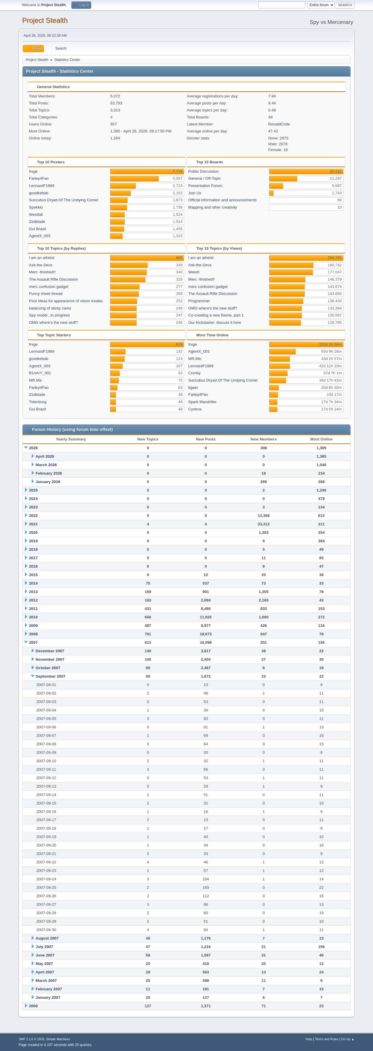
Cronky (194, 373)
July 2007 (44, 947)
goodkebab (38, 193)
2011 (33, 608)
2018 (33, 549)
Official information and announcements (222, 200)
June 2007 (45, 955)
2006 (33, 1006)
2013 (33, 592)
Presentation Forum (205, 185)
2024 (33, 498)
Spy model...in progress (49, 315)
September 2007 (50, 676)
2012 (33, 600)
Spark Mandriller (202, 402)
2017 (33, 558)
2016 (33, 566)
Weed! (193, 272)
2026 (33, 448)
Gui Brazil (37, 229)
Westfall (36, 214)
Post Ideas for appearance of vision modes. (66, 301)
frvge (33, 171)
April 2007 (45, 972)
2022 (33, 515)
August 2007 (47, 938)
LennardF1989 (41, 185)
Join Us (194, 193)
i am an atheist (41, 258)
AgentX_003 (39, 236)
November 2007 (50, 659)
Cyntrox (195, 409)
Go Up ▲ (347, 1039)
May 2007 (44, 963)
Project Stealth (45, 20)
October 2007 (48, 668)
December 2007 (50, 651)
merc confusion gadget (48, 286)
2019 (33, 541)
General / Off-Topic (204, 178)
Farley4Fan (39, 178)
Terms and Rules (327, 1039)
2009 (33, 625)
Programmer (199, 301)
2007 (33, 642)
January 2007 (48, 997)
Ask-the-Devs (40, 265)
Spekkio (36, 207)
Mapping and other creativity (212, 207)
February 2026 (49, 473)
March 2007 (46, 980)
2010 (33, 617)
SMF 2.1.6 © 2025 (31, 1039)
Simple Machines (58, 1039)
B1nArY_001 (40, 373)
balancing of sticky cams (50, 308)
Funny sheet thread (46, 293)
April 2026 (45, 456)
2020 (33, 532)
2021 (33, 524)
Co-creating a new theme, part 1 (216, 315)
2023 (33, 507)
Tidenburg (38, 402)
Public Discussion (203, 171)
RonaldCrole (279, 124)
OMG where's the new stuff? (53, 322)
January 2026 (48, 482)
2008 (33, 634)
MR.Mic (35, 380)
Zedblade (37, 221)
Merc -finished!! (42, 272)
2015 (33, 575)
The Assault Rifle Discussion (53, 279)
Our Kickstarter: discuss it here (214, 322)
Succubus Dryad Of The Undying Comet (63, 200)
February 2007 (49, 989)
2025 (33, 490)
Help (309, 1039)
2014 (33, 583)
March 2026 (46, 465)
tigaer (193, 387)
